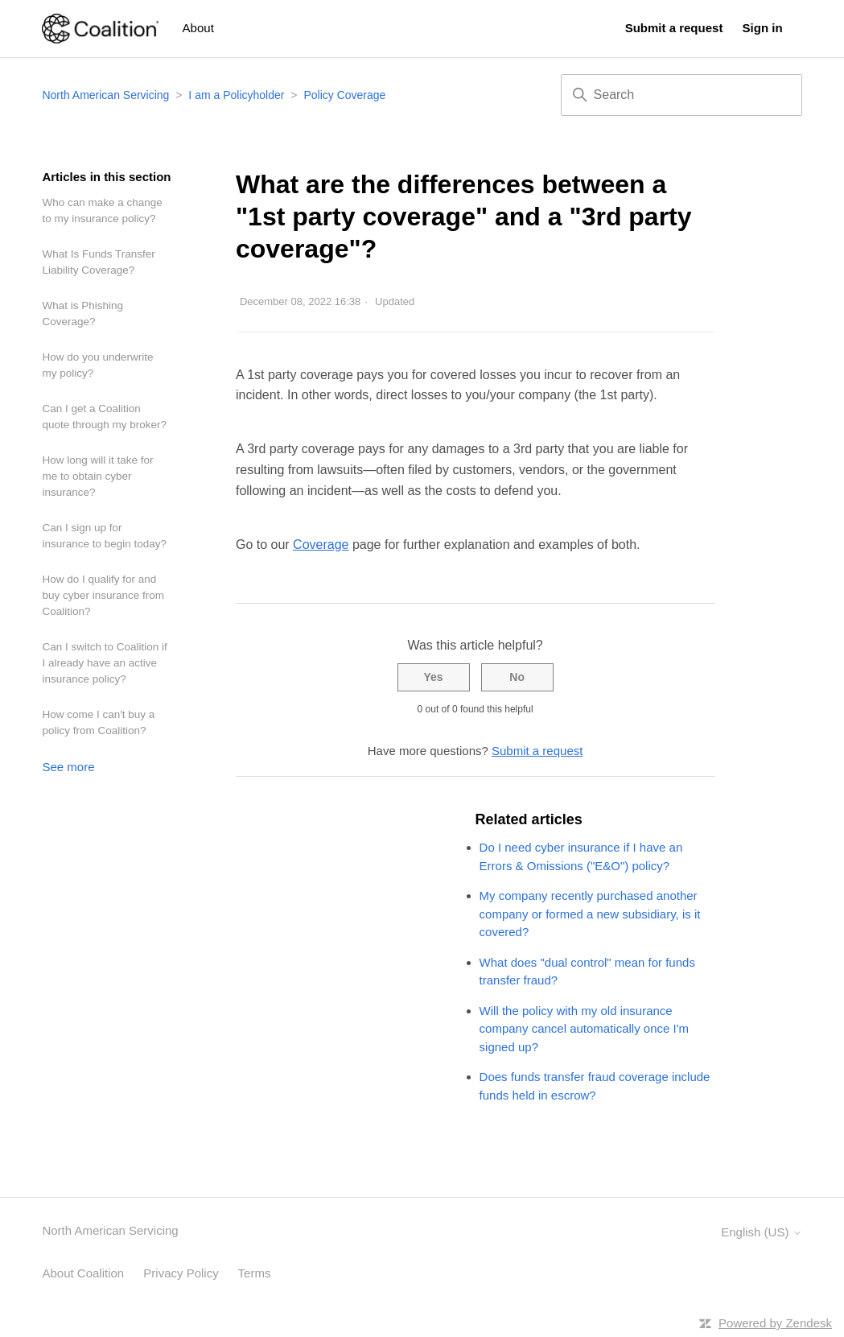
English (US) (761, 1232)
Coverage (320, 544)
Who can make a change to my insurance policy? (102, 210)
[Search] (681, 95)
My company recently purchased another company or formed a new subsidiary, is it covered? (590, 914)
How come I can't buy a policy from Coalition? (98, 722)
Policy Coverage (344, 95)
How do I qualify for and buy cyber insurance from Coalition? (103, 595)
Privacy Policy (180, 1273)
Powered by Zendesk (775, 1323)
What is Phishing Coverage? (82, 313)
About (198, 28)
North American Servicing (107, 95)
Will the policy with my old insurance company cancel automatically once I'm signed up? (585, 1029)
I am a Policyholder (236, 95)
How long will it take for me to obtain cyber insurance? (97, 476)
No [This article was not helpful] (517, 677)
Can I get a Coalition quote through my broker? (104, 416)
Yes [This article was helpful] (433, 677)
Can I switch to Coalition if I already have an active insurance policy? (104, 663)
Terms (254, 1273)
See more (68, 767)
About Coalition (83, 1273)
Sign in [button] (763, 28)
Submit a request (674, 28)
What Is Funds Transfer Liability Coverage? (98, 262)
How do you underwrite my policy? (97, 365)
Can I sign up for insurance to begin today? (104, 536)
